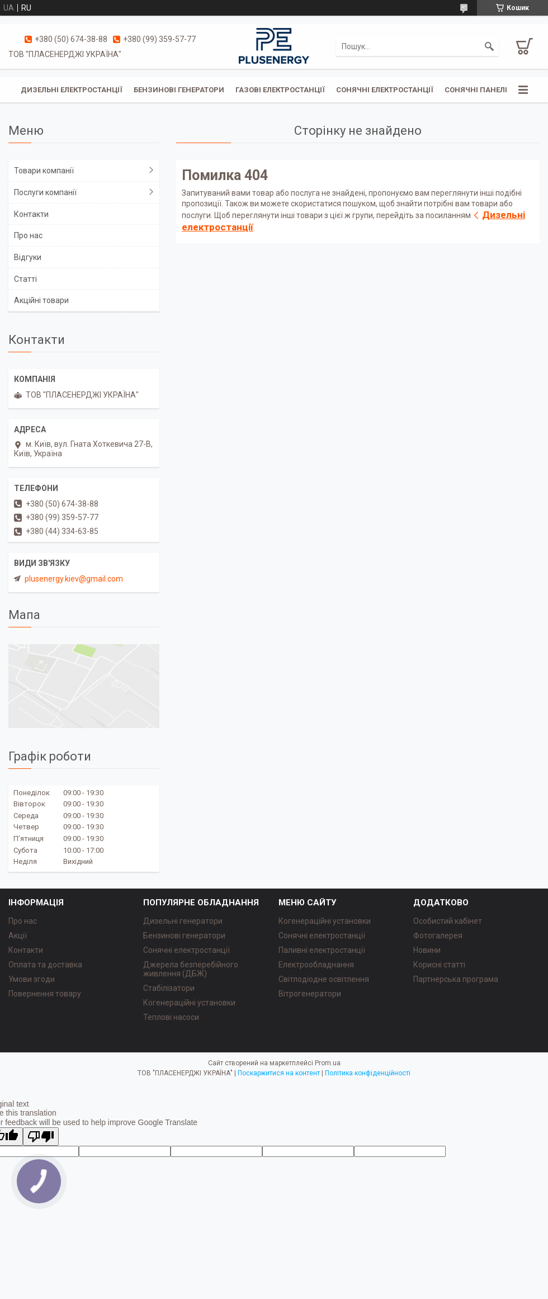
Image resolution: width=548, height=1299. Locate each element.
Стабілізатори (169, 988)
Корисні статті (439, 964)
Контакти (31, 214)
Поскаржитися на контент (279, 1073)
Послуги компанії (45, 192)
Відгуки (27, 257)
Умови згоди (31, 979)
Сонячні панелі (476, 90)
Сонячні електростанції (384, 90)
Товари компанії (44, 170)
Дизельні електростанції (71, 90)
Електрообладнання (316, 964)
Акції (17, 935)
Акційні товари (41, 300)
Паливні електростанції (321, 950)
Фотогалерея (437, 935)
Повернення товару (44, 993)
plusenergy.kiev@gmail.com (74, 578)
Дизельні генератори (183, 921)
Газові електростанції (280, 90)
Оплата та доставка (45, 964)
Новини (427, 950)
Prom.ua (328, 1063)
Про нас (28, 235)
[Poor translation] (41, 1136)
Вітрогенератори (309, 993)
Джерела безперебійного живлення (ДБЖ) (190, 969)
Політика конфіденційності (367, 1073)
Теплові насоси (171, 1017)
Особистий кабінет (447, 921)
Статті (25, 279)
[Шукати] (489, 46)
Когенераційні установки (189, 1002)
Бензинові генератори (179, 90)
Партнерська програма (455, 979)
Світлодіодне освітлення (323, 979)
